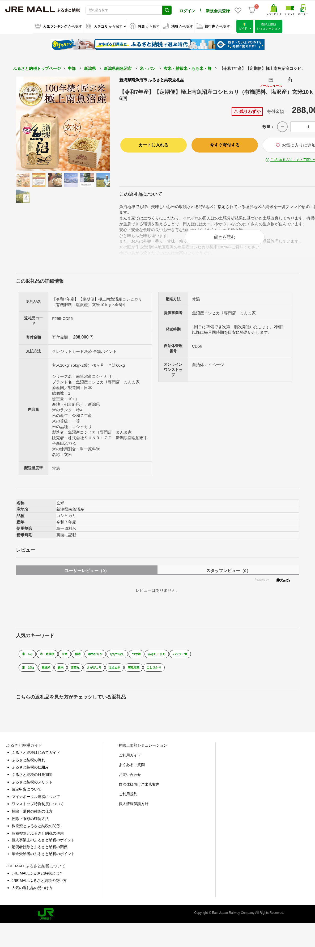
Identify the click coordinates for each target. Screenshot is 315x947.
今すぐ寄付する (225, 144)
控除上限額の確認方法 (30, 824)
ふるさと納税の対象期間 (32, 780)
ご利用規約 (128, 799)
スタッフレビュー (228, 576)
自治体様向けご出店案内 (139, 790)
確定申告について (26, 795)
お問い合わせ (130, 780)
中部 (72, 67)
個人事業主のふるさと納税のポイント (43, 845)
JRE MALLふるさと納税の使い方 (39, 886)
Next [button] (95, 123)
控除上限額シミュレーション (143, 751)
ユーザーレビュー (87, 576)
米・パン (148, 67)
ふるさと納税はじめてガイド (36, 758)
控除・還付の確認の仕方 (32, 816)
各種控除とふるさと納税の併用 (38, 838)
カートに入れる (153, 144)
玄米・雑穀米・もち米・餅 (187, 67)
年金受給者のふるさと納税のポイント (43, 859)
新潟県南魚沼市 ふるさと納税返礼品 (151, 79)
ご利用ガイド (130, 760)
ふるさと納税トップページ (37, 67)
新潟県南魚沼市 (118, 67)
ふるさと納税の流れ (28, 765)
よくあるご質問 (132, 770)
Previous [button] (30, 123)
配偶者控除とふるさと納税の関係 (39, 852)
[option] (63, 123)
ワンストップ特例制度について (38, 809)
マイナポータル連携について (36, 802)
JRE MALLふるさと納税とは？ (37, 878)
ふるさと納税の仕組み (30, 773)
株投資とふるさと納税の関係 (36, 831)
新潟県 (90, 67)
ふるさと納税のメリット (32, 787)
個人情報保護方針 (133, 809)
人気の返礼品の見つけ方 (32, 893)
